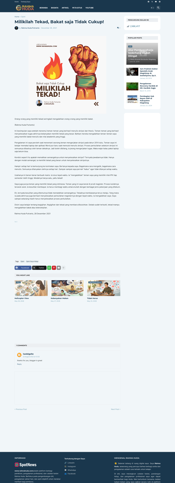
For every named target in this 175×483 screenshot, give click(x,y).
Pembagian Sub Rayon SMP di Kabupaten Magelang (147, 99)
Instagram (70, 466)
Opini (23, 17)
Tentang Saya (25, 2)
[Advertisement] (67, 240)
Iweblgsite (28, 354)
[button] (152, 8)
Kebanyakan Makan (59, 298)
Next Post (115, 409)
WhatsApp (70, 470)
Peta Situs (77, 8)
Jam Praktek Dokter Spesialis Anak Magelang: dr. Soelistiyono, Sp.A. (149, 72)
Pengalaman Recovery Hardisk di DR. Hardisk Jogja (149, 85)
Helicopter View (22, 298)
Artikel (65, 8)
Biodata (54, 8)
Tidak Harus (92, 298)
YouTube (89, 8)
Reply (19, 364)
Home (17, 2)
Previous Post (21, 409)
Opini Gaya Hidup (32, 261)
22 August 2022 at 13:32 (31, 357)
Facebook (70, 473)
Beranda (44, 8)
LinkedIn (69, 463)
